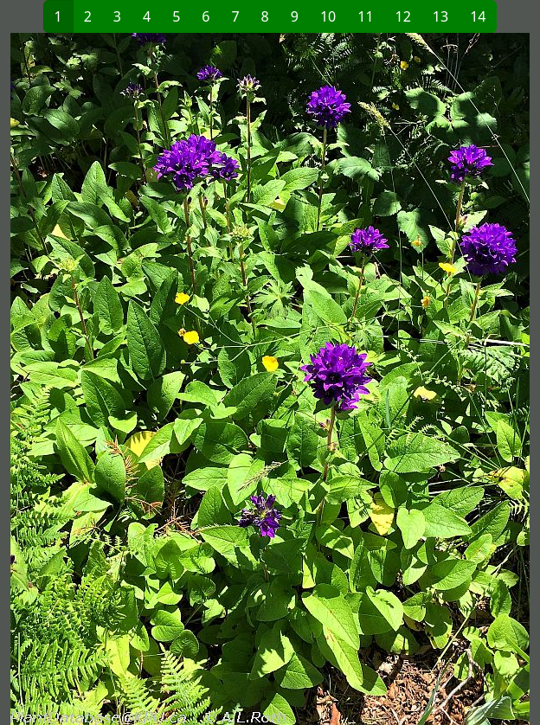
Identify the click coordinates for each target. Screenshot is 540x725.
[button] (140, 379)
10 (328, 16)
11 (365, 16)
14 (477, 16)
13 (440, 16)
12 (403, 16)
